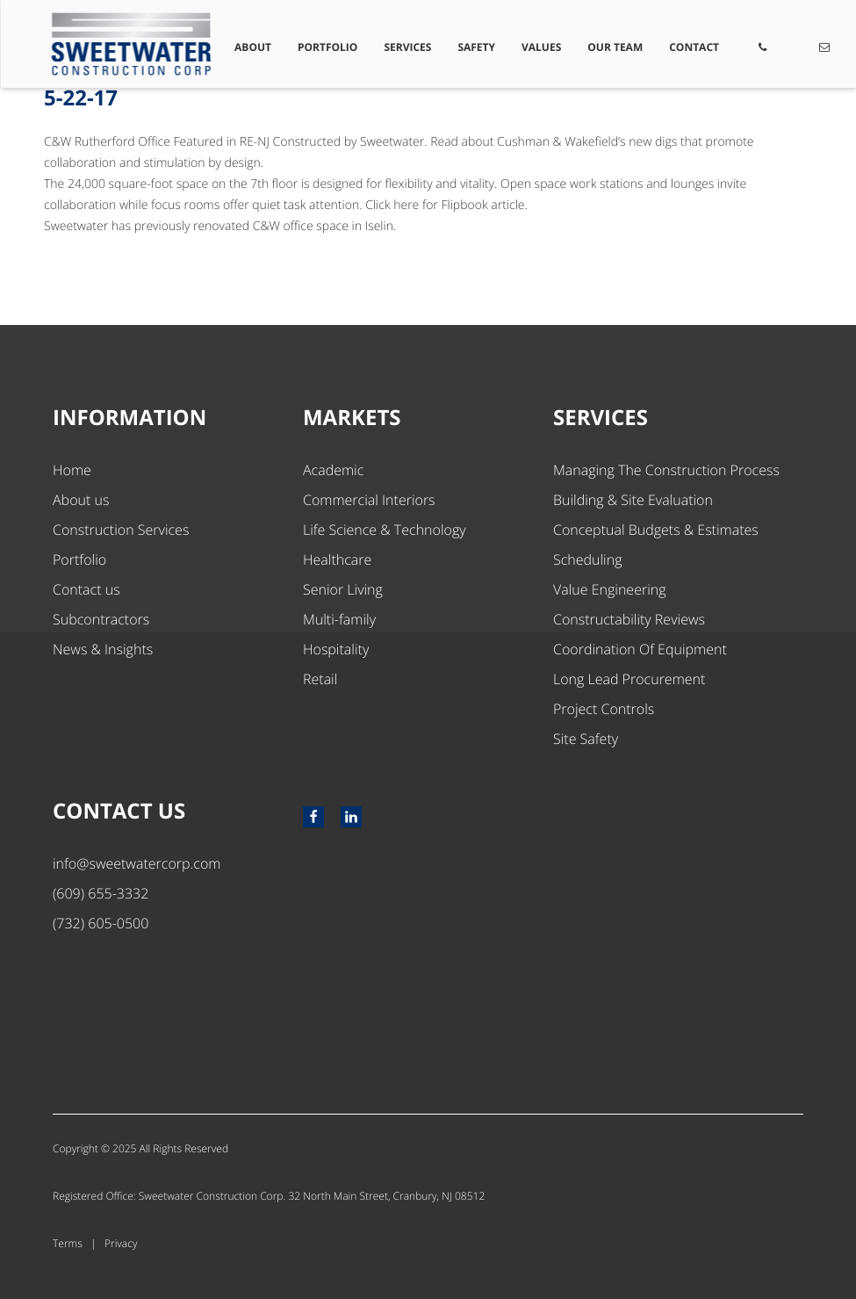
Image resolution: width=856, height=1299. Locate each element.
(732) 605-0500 (100, 923)
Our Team (616, 47)
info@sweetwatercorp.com (136, 863)
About (254, 47)
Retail (320, 679)
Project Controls (603, 708)
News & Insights (103, 649)
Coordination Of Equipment (640, 649)
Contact (694, 47)
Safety (477, 47)
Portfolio (329, 47)
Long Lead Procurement (629, 679)
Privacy (120, 1243)
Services (409, 47)
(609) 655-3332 (100, 893)
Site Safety (585, 738)
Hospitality (336, 649)
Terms (68, 1243)
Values (542, 47)
